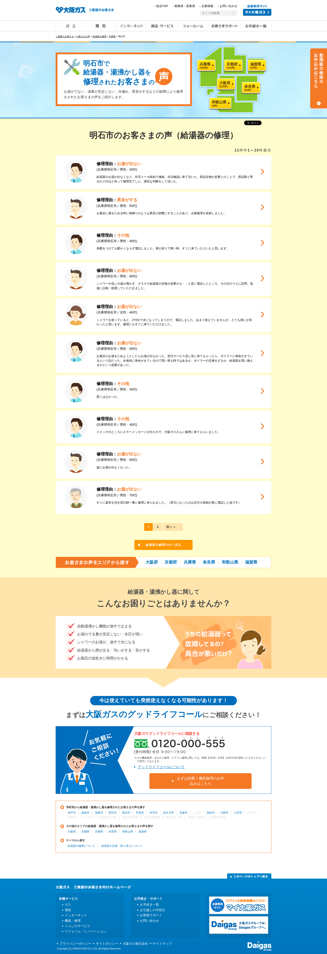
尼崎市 (99, 812)
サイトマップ (162, 943)
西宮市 (126, 812)
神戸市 (72, 812)
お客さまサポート (224, 25)
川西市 (224, 812)
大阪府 (152, 562)
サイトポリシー (107, 943)
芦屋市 (140, 812)
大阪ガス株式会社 (135, 943)
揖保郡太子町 (174, 817)
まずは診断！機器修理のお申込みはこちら (200, 780)
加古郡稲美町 (130, 817)
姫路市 (85, 812)
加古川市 (168, 812)
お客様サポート (151, 915)
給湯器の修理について (81, 845)
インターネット (131, 25)
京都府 (171, 562)
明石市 (113, 812)
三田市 (238, 812)
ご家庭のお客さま (65, 36)
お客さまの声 (83, 36)
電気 (101, 25)
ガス (71, 25)
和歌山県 (230, 562)
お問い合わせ (228, 6)
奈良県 (209, 562)
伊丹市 (153, 812)
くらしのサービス (77, 926)
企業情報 (207, 6)
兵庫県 (112, 36)
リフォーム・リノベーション (85, 931)
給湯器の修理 (99, 36)
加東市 (72, 817)
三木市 (197, 812)
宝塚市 (183, 812)
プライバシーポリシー (75, 943)
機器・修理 (73, 920)
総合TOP (162, 6)
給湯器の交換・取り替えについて (121, 845)
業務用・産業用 (184, 6)
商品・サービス (162, 25)
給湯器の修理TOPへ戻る (163, 545)
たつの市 (86, 817)
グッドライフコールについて (161, 767)
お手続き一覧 (255, 25)
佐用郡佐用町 (217, 817)
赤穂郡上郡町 (196, 817)
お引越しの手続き (152, 910)
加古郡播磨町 (152, 817)
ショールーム (193, 25)
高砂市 (211, 812)
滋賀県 (251, 562)
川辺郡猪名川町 (107, 817)
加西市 (252, 812)
